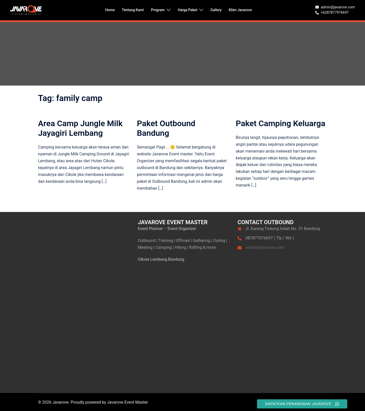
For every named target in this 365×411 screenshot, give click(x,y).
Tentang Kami (133, 10)
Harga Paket (187, 10)
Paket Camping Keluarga (280, 123)
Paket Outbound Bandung (166, 128)
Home (110, 10)
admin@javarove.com (264, 247)
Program (158, 10)
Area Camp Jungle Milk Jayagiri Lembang (80, 128)
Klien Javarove (240, 10)
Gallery (216, 10)
